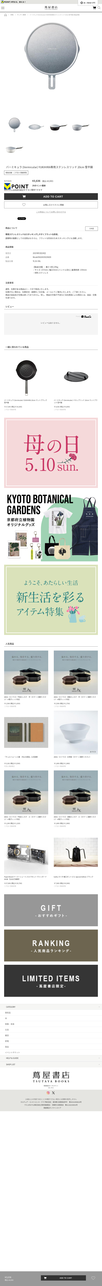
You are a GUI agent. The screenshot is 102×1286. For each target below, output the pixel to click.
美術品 (8, 1012)
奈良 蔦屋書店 (11, 1217)
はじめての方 (10, 1063)
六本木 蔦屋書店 (11, 1149)
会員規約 (8, 1092)
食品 (7, 1046)
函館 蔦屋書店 (11, 1183)
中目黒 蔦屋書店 (11, 1137)
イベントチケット (12, 1052)
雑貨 (7, 1035)
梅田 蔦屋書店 (11, 1206)
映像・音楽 (9, 1024)
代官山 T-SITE (10, 1132)
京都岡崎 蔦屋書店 (12, 1200)
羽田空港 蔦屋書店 (12, 1160)
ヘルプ (8, 1069)
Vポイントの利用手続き (14, 189)
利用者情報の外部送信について (18, 1120)
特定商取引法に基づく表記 (16, 1098)
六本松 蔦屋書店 (11, 1234)
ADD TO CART (52, 196)
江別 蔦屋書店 (11, 1189)
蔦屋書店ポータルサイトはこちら (51, 1253)
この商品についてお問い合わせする (51, 211)
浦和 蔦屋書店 (11, 1177)
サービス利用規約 (12, 1080)
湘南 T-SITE (9, 1166)
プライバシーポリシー (14, 1109)
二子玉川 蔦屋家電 (12, 1155)
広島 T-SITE (9, 1229)
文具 (7, 1029)
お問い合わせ (10, 1075)
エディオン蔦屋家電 (13, 1240)
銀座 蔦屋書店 (11, 1143)
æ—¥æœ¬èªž (88, 3)
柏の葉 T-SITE (10, 1172)
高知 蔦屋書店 (11, 1223)
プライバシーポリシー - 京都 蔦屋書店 (21, 1115)
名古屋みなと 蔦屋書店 (14, 1194)
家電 (7, 1041)
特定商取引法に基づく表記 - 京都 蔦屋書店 (22, 1103)
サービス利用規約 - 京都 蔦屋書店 (19, 1086)
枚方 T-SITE (9, 1211)
